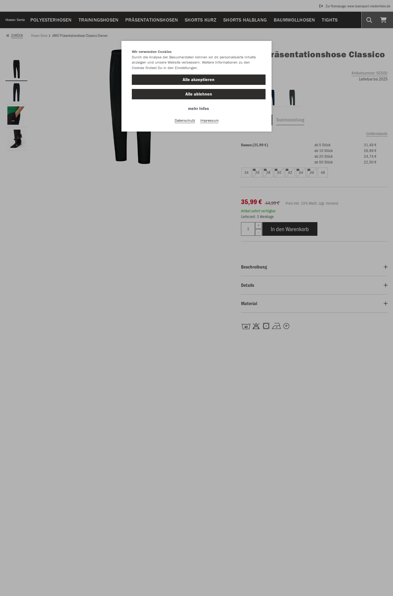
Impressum (209, 120)
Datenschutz (185, 120)
